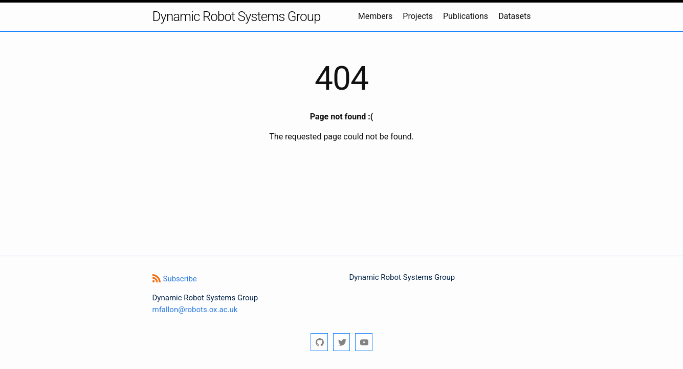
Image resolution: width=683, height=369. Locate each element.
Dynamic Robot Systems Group (236, 16)
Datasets (514, 16)
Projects (418, 16)
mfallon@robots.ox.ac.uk (195, 309)
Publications (465, 16)
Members (375, 16)
